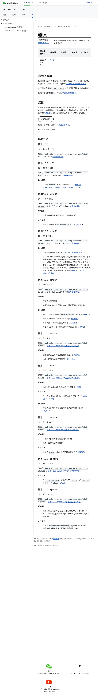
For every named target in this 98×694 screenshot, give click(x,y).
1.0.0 (52, 60)
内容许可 (56, 539)
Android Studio (87, 3)
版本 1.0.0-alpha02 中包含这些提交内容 (64, 471)
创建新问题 (46, 119)
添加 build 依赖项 (69, 93)
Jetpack (23, 9)
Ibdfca (78, 185)
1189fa (81, 327)
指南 (14, 15)
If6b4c (83, 270)
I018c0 (62, 483)
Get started (9, 9)
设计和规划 (43, 3)
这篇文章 (74, 270)
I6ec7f (86, 314)
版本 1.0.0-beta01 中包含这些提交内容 (63, 430)
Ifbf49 (67, 252)
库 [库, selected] (32, 15)
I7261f (79, 387)
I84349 (81, 452)
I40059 (46, 411)
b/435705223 (73, 187)
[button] (15, 20)
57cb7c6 (76, 355)
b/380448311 (48, 187)
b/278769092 (48, 399)
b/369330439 (77, 252)
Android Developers (44, 26)
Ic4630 (84, 396)
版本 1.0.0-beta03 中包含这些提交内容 (63, 346)
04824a (74, 319)
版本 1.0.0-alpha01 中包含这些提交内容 (64, 502)
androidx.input (43, 43)
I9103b (79, 224)
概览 (4, 15)
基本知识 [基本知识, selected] (27, 3)
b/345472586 (48, 273)
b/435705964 (60, 187)
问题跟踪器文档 (62, 125)
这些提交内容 (57, 157)
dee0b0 (73, 323)
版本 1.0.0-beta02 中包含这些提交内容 (63, 378)
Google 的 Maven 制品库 (76, 84)
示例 (23, 15)
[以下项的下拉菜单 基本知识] (33, 3)
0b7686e (71, 359)
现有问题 (47, 113)
